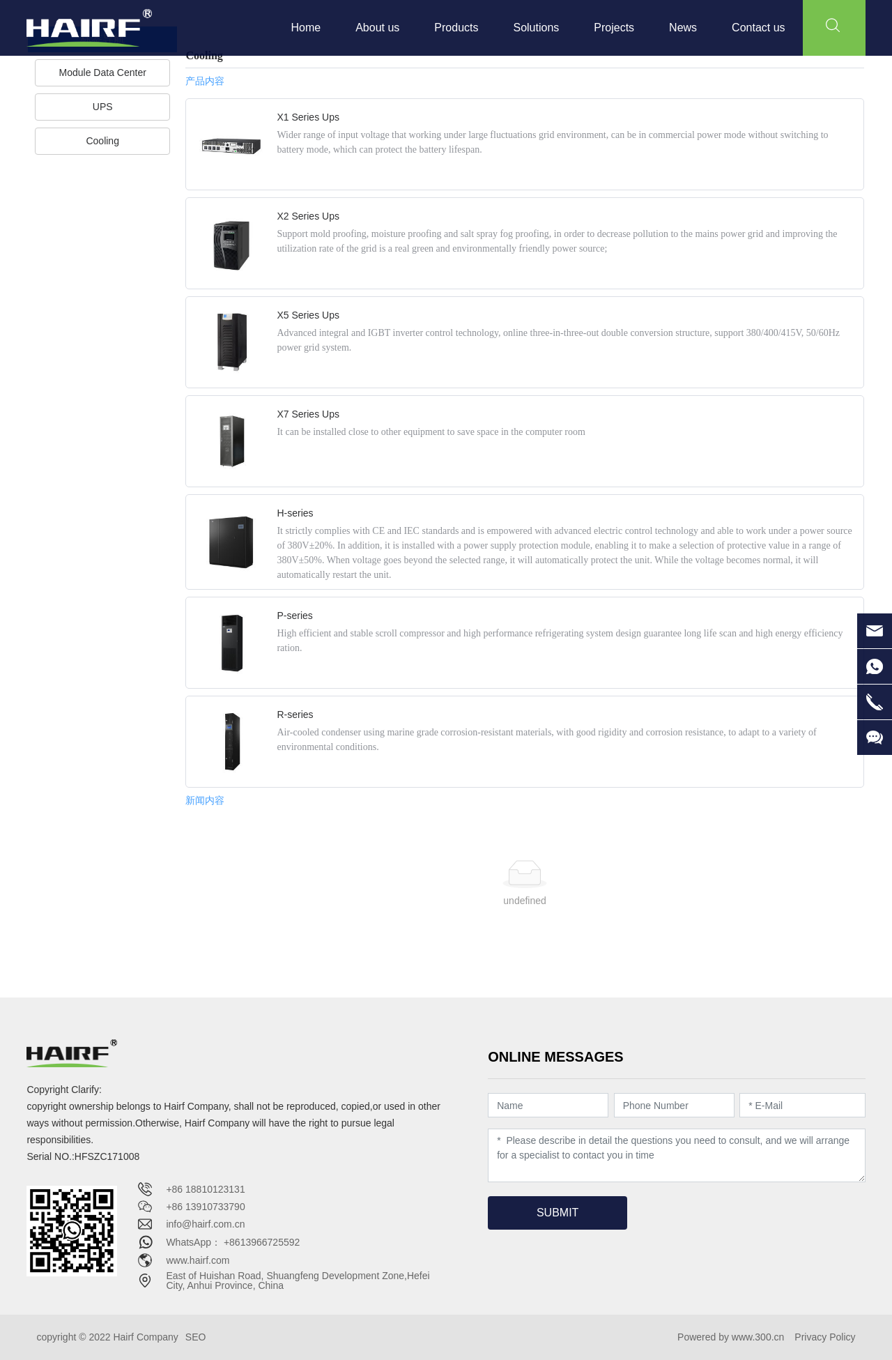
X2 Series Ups (308, 216)
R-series (295, 714)
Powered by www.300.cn (730, 1337)
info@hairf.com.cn (205, 1224)
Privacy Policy (824, 1337)
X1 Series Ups (308, 117)
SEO (195, 1337)
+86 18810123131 (205, 1189)
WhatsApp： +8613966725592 (233, 1242)
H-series (295, 513)
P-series (294, 615)
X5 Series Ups (308, 315)
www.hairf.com (197, 1260)
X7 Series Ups (308, 414)
